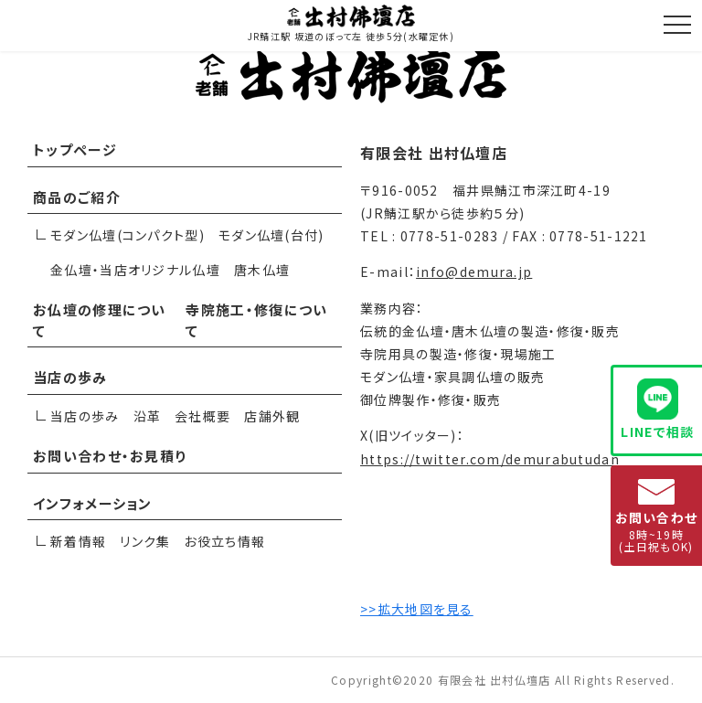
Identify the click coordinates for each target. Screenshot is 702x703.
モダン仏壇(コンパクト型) (127, 235)
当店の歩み (70, 377)
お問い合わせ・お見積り (109, 455)
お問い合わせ (656, 516)
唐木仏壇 (262, 270)
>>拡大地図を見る (416, 609)
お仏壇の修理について (99, 320)
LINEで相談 (657, 409)
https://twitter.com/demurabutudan (490, 459)
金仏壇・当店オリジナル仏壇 (135, 270)
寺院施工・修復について (256, 320)
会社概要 (202, 416)
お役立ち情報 (224, 541)
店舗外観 (272, 416)
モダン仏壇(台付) (271, 235)
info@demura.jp (474, 271)
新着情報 (78, 541)
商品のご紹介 (77, 197)
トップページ (75, 149)
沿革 (147, 416)
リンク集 (145, 541)
